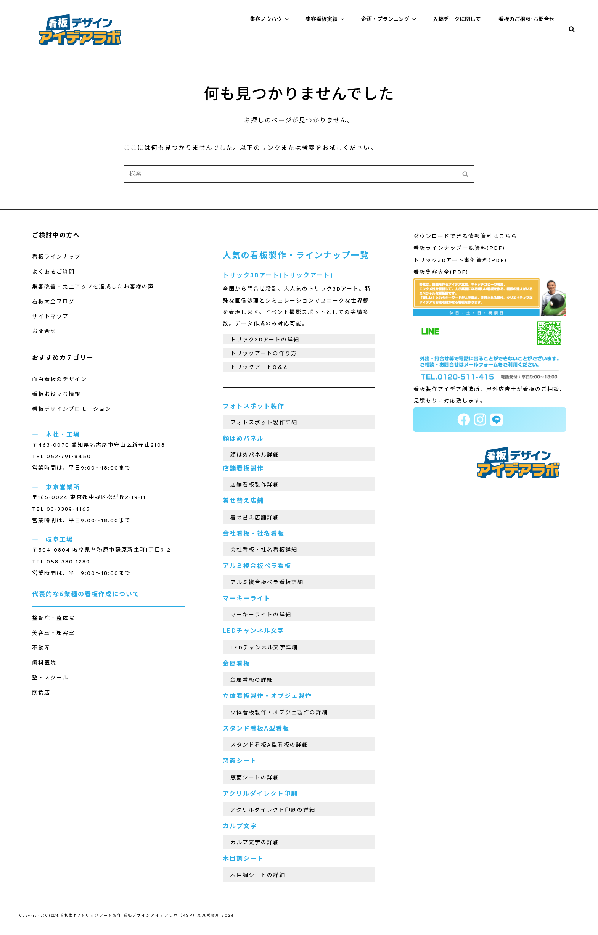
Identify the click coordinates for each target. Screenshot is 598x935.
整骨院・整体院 (53, 618)
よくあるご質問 (53, 272)
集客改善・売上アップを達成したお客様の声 (93, 287)
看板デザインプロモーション (71, 409)
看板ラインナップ (56, 257)
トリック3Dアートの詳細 (264, 340)
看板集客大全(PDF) (440, 272)
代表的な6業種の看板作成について (86, 595)
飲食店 (41, 693)
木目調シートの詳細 (257, 875)
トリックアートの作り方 (263, 354)
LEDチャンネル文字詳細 (264, 648)
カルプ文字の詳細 (254, 843)
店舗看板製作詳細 (254, 485)
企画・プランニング (389, 19)
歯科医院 (44, 663)
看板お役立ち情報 (56, 394)
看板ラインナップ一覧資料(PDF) (459, 248)
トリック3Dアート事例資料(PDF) (460, 260)
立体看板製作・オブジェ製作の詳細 (279, 713)
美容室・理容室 (53, 633)
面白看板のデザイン (59, 380)
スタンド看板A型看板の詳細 (269, 745)
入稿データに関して (457, 19)
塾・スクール (50, 678)
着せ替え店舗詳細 (254, 518)
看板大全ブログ (53, 302)
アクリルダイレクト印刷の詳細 (272, 810)
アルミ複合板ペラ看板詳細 (267, 582)
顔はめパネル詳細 (254, 455)
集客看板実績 (325, 19)
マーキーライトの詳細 (260, 615)
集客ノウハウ (270, 19)
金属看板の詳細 (251, 680)
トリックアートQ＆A (259, 367)
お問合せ (44, 331)
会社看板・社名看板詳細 (263, 550)
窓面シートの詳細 (254, 778)
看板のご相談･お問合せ (526, 19)
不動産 (41, 648)
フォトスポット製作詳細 (263, 423)
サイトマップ (50, 317)
